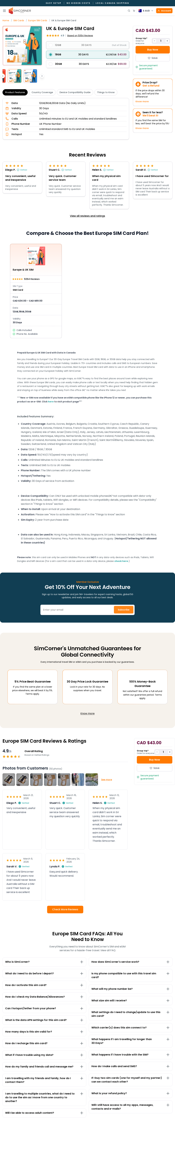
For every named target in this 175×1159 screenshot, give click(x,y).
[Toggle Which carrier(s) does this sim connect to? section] (130, 1027)
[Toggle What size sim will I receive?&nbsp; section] (130, 1000)
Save (153, 58)
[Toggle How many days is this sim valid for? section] (44, 1031)
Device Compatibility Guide (75, 92)
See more (106, 779)
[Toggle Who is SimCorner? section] (44, 961)
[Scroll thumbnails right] (42, 76)
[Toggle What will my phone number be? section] (130, 989)
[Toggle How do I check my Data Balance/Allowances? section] (44, 996)
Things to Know (106, 92)
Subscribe (123, 609)
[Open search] (128, 10)
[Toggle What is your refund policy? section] (130, 1093)
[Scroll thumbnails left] (3, 76)
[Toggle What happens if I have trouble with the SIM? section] (130, 1054)
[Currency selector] (146, 11)
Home (6, 20)
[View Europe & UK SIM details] (36, 291)
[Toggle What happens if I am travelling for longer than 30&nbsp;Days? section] (130, 1041)
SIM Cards (18, 20)
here (51, 401)
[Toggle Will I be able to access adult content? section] (44, 1113)
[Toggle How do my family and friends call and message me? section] (44, 1066)
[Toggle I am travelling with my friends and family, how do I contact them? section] (44, 1080)
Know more (142, 101)
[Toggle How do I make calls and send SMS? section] (130, 1066)
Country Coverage (42, 92)
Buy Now (152, 49)
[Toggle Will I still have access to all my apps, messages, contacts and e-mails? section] (130, 1107)
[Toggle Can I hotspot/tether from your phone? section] (44, 1008)
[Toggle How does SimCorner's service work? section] (130, 961)
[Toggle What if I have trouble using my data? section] (44, 1055)
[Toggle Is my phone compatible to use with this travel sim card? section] (130, 975)
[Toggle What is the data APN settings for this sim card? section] (44, 1020)
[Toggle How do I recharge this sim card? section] (44, 1043)
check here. (121, 561)
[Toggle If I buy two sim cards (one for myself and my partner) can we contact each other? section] (130, 1080)
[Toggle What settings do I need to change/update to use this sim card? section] (130, 1014)
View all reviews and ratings (87, 216)
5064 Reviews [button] (80, 35)
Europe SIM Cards (37, 20)
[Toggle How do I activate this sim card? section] (44, 985)
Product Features (15, 92)
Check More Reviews (65, 909)
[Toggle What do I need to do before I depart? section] (44, 973)
